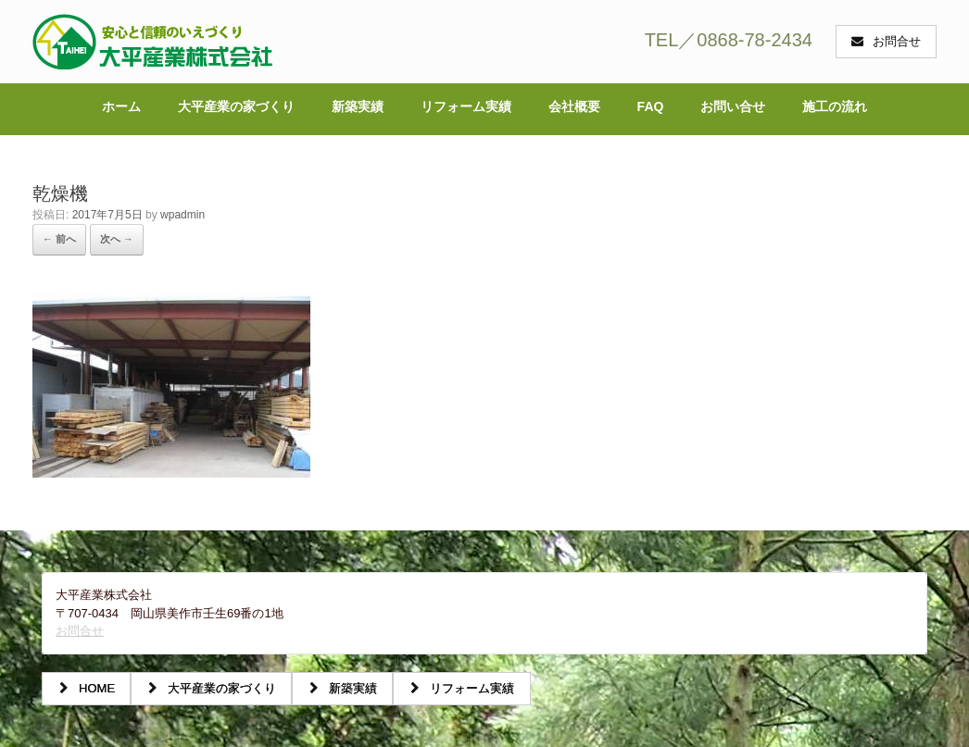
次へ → (116, 238)
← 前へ (59, 238)
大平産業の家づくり (236, 106)
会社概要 (574, 106)
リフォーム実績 (466, 106)
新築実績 (358, 106)
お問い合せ (732, 106)
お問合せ (80, 631)
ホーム (121, 106)
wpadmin (182, 214)
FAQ (650, 106)
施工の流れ (834, 106)
